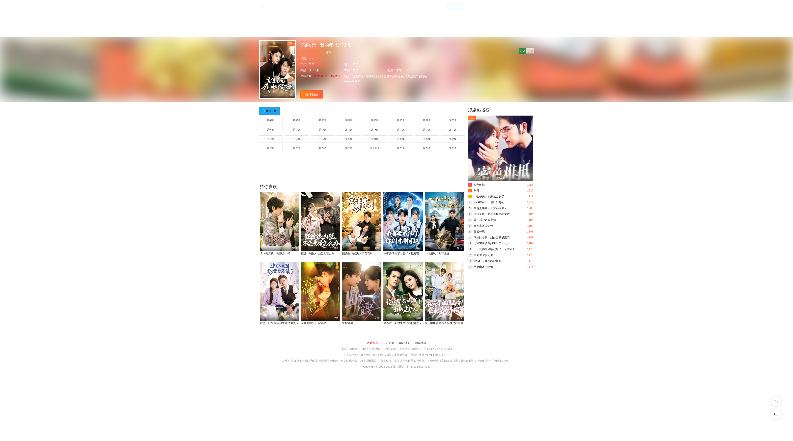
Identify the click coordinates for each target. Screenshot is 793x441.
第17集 (270, 139)
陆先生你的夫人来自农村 (357, 253)
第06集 (400, 120)
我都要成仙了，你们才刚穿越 (401, 253)
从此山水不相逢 (480, 266)
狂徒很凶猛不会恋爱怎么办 (317, 253)
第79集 (426, 148)
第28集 (348, 148)
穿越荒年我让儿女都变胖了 (487, 208)
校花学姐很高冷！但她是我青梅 (444, 323)
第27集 (322, 148)
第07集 (426, 120)
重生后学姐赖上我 (482, 219)
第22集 (400, 139)
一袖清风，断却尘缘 (437, 253)
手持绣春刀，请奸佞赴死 (486, 202)
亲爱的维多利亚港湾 (313, 323)
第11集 (322, 129)
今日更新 (388, 342)
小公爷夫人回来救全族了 (486, 196)
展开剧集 (375, 148)
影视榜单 (420, 342)
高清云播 (271, 110)
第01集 (270, 120)
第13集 (374, 129)
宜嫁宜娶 (347, 323)
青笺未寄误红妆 (480, 225)
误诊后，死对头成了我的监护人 (402, 323)
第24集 (453, 139)
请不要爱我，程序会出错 (275, 253)
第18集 (296, 139)
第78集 (400, 148)
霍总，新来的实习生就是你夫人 (279, 323)
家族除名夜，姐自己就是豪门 (489, 237)
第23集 (426, 139)
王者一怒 (476, 231)
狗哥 (473, 190)
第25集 (270, 148)
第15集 (426, 129)
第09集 (270, 129)
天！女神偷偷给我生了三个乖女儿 (491, 249)
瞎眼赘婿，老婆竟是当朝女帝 (489, 213)
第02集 (296, 120)
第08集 (453, 120)
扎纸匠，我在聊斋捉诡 (484, 260)
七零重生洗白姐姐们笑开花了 (489, 243)
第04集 (348, 120)
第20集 (348, 139)
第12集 (348, 129)
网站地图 (404, 342)
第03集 (322, 120)
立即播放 (312, 94)
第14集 (400, 129)
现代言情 (314, 70)
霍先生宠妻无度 (480, 255)
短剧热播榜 (479, 109)
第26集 (296, 148)
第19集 (322, 139)
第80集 (453, 148)
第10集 (296, 129)
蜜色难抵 (476, 184)
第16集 (453, 129)
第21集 (374, 139)
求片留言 (372, 342)
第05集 (374, 120)
